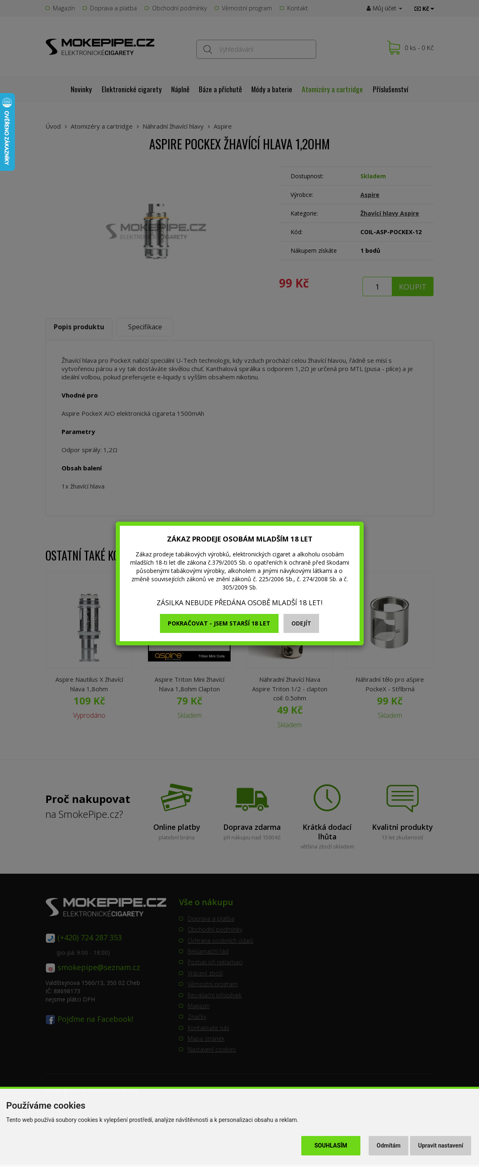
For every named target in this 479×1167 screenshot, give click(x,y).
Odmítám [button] (388, 1145)
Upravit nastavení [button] (440, 1145)
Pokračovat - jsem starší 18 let (219, 623)
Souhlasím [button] (331, 1145)
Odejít (301, 623)
